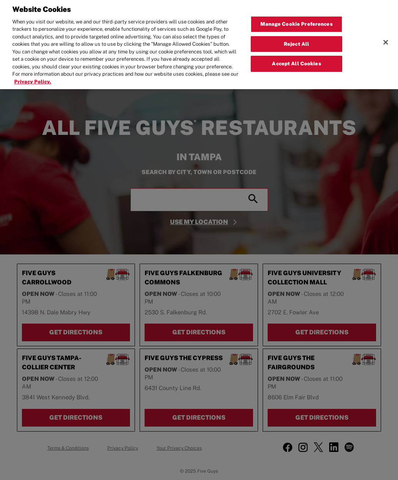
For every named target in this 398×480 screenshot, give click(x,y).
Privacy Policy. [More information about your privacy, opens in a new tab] (32, 75)
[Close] (385, 35)
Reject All (296, 37)
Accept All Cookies (296, 57)
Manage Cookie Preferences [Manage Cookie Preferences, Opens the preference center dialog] (296, 17)
